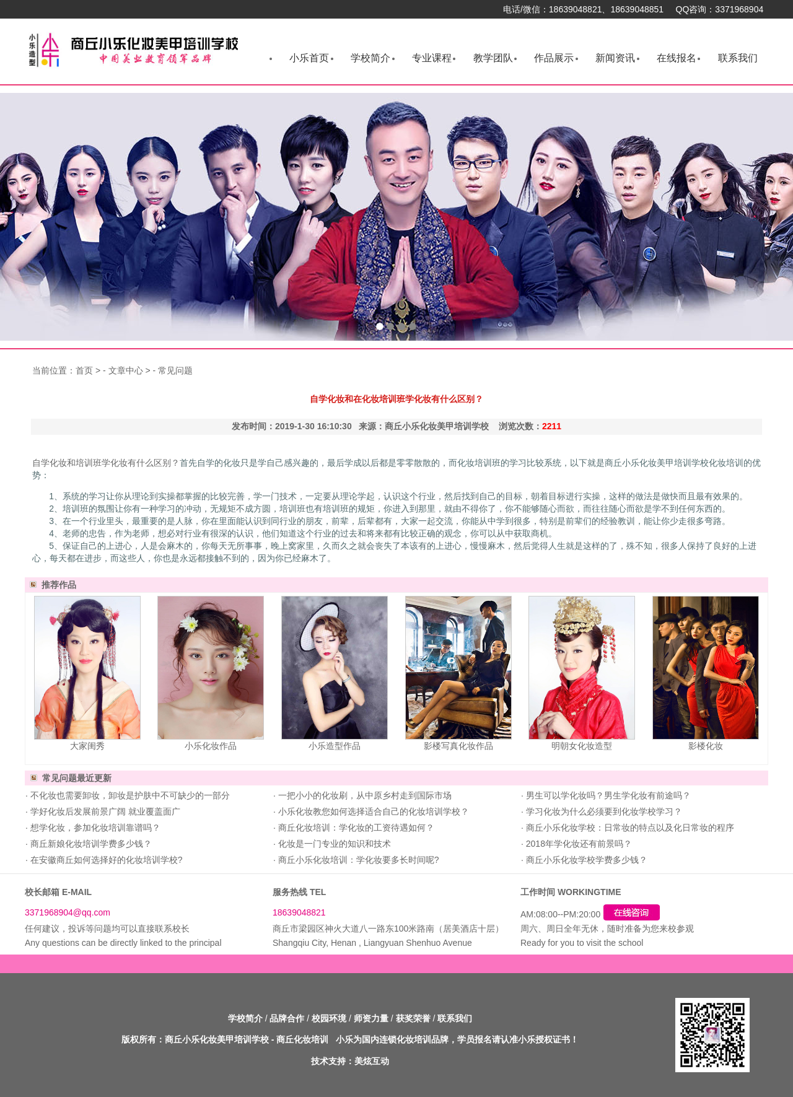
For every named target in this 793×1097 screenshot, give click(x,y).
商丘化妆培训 (302, 1039)
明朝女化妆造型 (581, 746)
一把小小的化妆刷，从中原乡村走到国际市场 (364, 795)
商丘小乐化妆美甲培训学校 (217, 1039)
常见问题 (175, 370)
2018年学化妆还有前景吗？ (578, 844)
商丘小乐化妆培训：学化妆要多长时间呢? (357, 860)
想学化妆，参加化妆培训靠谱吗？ (94, 828)
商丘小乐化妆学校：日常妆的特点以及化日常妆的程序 (629, 828)
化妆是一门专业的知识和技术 (333, 844)
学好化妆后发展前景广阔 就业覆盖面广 (104, 811)
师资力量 (371, 1018)
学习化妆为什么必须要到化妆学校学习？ (603, 811)
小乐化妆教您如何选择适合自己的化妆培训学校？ (372, 811)
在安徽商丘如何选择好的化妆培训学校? (105, 860)
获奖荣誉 (413, 1018)
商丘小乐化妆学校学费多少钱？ (585, 860)
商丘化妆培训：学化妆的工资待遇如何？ (355, 828)
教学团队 (493, 58)
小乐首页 (309, 58)
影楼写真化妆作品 (458, 746)
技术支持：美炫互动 (350, 1061)
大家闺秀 (87, 746)
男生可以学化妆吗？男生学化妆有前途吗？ (607, 795)
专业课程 (432, 58)
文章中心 (125, 370)
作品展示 (554, 58)
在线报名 (676, 58)
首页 (84, 370)
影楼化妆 (705, 746)
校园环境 (329, 1018)
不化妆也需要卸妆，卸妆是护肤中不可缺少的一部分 (129, 795)
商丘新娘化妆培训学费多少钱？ (90, 844)
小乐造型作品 (335, 746)
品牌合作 (286, 1018)
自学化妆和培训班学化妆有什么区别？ (106, 463)
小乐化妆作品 (211, 746)
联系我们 (738, 58)
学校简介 (370, 58)
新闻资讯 (615, 58)
